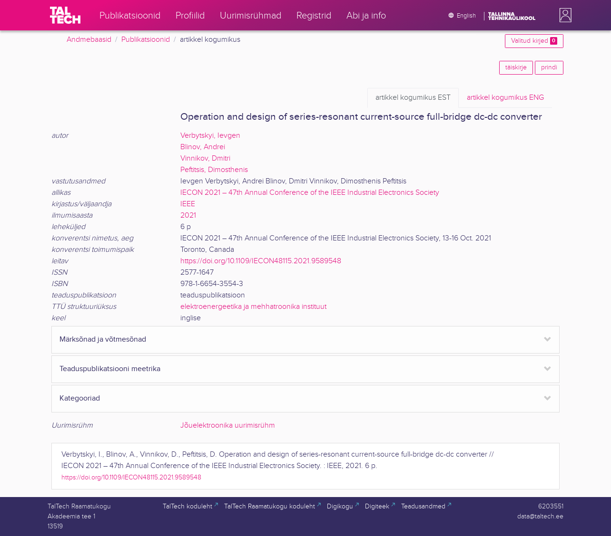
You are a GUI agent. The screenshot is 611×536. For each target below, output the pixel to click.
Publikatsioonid (145, 39)
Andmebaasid (89, 39)
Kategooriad (79, 398)
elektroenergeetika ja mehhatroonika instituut (253, 306)
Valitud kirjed (534, 41)
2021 (188, 215)
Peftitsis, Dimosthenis (214, 169)
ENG (505, 98)
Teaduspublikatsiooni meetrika (109, 368)
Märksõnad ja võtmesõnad (102, 339)
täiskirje (516, 67)
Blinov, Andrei (202, 147)
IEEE (187, 204)
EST (413, 98)
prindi (549, 67)
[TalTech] (65, 15)
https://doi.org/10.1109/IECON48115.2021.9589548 (260, 261)
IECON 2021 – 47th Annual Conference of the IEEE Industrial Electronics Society (309, 192)
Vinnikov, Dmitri (205, 158)
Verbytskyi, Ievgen (210, 135)
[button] (563, 15)
